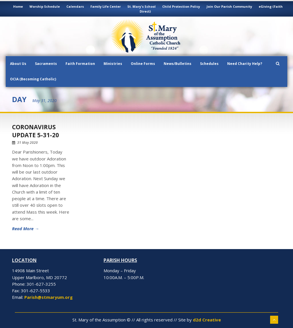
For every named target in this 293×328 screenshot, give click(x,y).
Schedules (209, 63)
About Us (18, 63)
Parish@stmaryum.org (48, 297)
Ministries (113, 63)
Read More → (25, 228)
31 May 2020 (27, 142)
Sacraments (46, 63)
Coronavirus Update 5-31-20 (35, 131)
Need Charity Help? (244, 63)
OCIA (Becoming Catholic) (33, 79)
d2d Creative (207, 320)
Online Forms (143, 63)
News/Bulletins (177, 63)
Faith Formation (80, 63)
